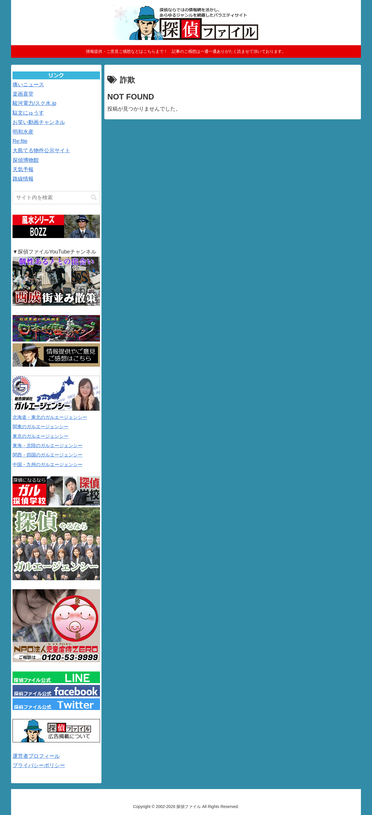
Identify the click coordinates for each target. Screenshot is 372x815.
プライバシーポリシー (39, 765)
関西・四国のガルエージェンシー (48, 454)
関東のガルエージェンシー (41, 426)
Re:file (20, 141)
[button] (94, 197)
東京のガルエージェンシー (41, 436)
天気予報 (23, 169)
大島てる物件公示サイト (41, 150)
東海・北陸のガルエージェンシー (48, 445)
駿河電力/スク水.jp (34, 103)
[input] (56, 197)
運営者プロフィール (36, 756)
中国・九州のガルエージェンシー (48, 464)
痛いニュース (28, 85)
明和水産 (23, 132)
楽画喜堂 (23, 94)
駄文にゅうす (28, 113)
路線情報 (23, 179)
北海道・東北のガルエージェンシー (50, 417)
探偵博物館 (26, 160)
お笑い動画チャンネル (39, 122)
